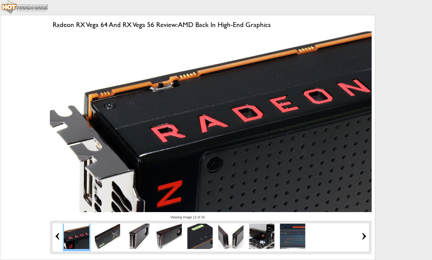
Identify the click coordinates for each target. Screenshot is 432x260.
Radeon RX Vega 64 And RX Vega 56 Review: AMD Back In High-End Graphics (162, 25)
